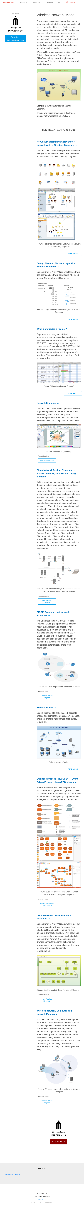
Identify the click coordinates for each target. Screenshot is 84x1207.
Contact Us (42, 1199)
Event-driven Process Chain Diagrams (47, 904)
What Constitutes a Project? (52, 329)
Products (23, 2)
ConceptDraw (8, 2)
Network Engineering (48, 403)
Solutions (36, 2)
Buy (59, 2)
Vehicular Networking (47, 460)
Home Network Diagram (12, 1174)
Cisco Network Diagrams (46, 601)
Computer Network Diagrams (47, 697)
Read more (73, 253)
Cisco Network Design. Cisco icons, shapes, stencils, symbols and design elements (57, 473)
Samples (49, 2)
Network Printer (45, 707)
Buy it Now (59, 1142)
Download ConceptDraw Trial (16, 38)
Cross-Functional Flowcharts (47, 1000)
